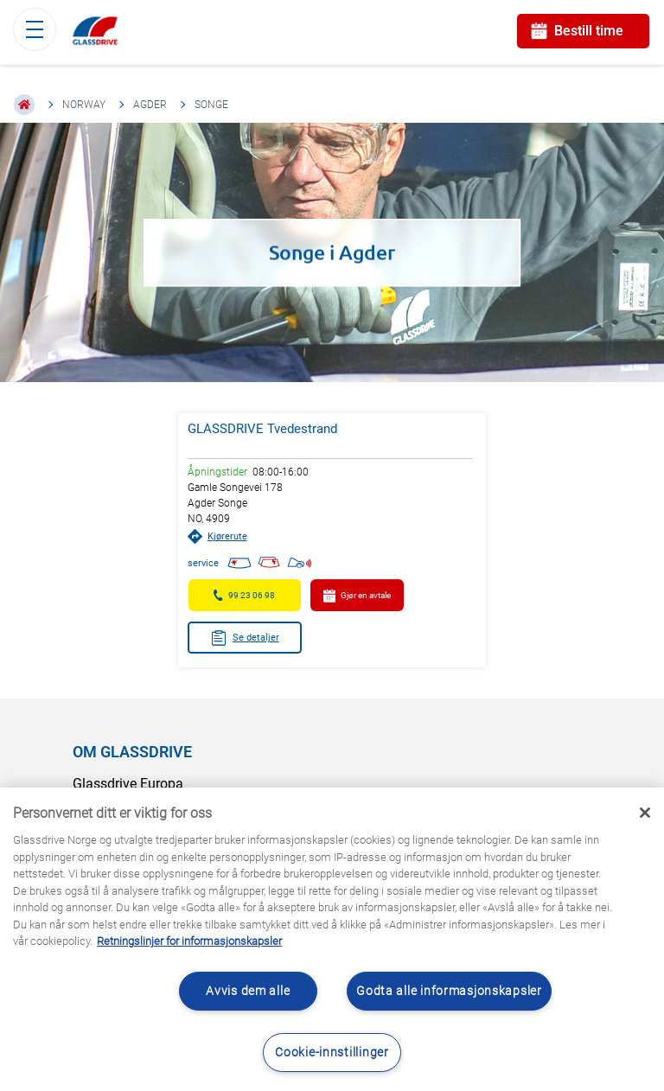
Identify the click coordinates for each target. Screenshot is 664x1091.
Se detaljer (244, 638)
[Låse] (645, 813)
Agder (150, 105)
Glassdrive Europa (128, 783)
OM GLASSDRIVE (132, 752)
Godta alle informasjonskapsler (449, 991)
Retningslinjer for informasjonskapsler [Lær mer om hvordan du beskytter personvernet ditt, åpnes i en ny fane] (189, 941)
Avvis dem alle (248, 991)
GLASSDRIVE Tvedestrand (262, 429)
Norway (83, 105)
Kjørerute (217, 536)
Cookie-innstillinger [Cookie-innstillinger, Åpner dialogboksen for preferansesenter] (331, 1052)
